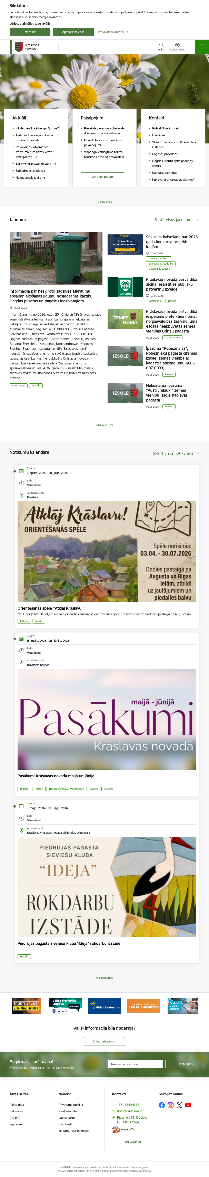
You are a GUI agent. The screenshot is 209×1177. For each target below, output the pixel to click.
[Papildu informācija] (131, 1129)
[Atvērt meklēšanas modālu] (161, 47)
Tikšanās (108, 788)
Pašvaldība (17, 1105)
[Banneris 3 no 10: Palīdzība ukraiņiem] (104, 1005)
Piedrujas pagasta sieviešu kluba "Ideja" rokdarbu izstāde (69, 943)
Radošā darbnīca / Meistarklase (66, 788)
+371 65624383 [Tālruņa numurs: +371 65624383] (128, 1105)
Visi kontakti (132, 1142)
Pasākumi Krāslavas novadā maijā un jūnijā (56, 775)
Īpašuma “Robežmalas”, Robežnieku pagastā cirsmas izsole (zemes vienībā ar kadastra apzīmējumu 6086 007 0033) (171, 358)
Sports (38, 621)
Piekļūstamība (68, 1111)
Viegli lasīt (65, 1124)
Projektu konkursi (159, 258)
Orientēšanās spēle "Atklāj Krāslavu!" (51, 608)
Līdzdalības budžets (160, 268)
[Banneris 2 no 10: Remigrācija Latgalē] (65, 1005)
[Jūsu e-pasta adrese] (135, 1064)
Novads (36, 385)
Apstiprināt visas (73, 32)
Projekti (15, 1118)
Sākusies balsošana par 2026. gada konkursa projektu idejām (172, 241)
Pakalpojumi (92, 118)
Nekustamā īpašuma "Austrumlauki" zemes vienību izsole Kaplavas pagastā (167, 393)
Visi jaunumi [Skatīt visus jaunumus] (104, 425)
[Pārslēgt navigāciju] (202, 47)
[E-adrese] (120, 1129)
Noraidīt (30, 32)
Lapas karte (67, 1118)
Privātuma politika (71, 1105)
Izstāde (39, 788)
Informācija (18, 385)
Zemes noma (172, 337)
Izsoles (169, 374)
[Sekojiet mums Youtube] (188, 1105)
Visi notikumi (104, 978)
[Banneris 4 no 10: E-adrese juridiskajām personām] (143, 1005)
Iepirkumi (16, 1124)
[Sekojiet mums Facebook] (162, 1105)
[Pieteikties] (185, 1064)
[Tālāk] (192, 1006)
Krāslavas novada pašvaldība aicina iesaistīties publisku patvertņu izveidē (171, 284)
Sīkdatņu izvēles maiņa (74, 1131)
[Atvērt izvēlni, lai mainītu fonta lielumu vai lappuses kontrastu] (177, 47)
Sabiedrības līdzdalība (161, 263)
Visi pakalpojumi (102, 177)
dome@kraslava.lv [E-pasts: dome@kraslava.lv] (129, 1111)
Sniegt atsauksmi (104, 1041)
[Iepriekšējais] (16, 1006)
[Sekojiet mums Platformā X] (179, 1105)
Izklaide (24, 621)
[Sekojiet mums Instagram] (171, 1105)
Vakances (16, 1111)
